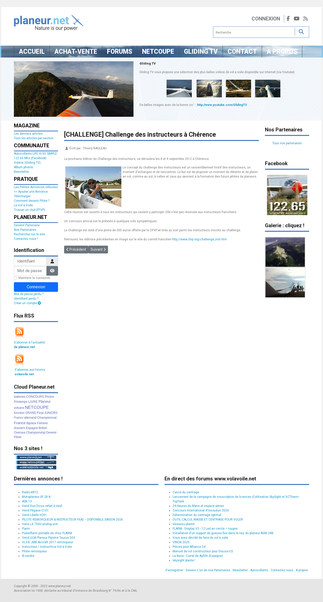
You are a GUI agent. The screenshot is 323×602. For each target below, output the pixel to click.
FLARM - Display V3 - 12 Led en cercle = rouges (205, 528)
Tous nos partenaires (287, 143)
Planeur (45, 401)
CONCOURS (35, 396)
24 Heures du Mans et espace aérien (198, 506)
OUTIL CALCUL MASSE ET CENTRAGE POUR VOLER (208, 519)
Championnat (47, 417)
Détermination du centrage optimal (197, 515)
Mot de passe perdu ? (28, 294)
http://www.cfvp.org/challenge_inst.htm (199, 239)
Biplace (31, 423)
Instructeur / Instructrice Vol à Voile (47, 547)
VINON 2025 (181, 542)
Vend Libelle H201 (34, 515)
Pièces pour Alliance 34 (189, 547)
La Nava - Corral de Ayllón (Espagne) (198, 556)
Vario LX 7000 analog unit (40, 524)
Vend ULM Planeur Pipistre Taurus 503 (48, 537)
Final (40, 413)
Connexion (266, 19)
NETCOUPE (37, 407)
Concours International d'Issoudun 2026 (201, 510)
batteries (19, 396)
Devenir (51, 432)
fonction (19, 413)
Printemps (21, 402)
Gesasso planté (184, 524)
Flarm (26, 528)
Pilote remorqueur (34, 551)
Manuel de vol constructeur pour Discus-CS (203, 551)
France (20, 423)
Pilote (17, 437)
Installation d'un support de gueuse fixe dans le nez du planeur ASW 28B (223, 533)
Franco (18, 417)
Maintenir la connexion (34, 278)
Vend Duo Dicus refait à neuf (42, 506)
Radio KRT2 (30, 492)
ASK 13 (27, 501)
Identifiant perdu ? (26, 298)
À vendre (28, 556)
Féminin (42, 423)
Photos (49, 396)
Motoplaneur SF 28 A (36, 497)
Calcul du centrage (186, 492)
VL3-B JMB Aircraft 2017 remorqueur (47, 542)
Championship (35, 432)
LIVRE (33, 402)
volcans (19, 408)
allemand (30, 417)
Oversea (19, 432)
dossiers (19, 428)
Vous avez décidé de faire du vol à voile (200, 537)
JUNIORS (51, 413)
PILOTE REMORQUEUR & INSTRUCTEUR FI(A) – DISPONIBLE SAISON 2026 (72, 519)
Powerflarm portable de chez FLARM (47, 533)
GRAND (30, 413)
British (43, 428)
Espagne (32, 428)
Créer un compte (27, 303)
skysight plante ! (184, 560)
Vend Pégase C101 (35, 510)
